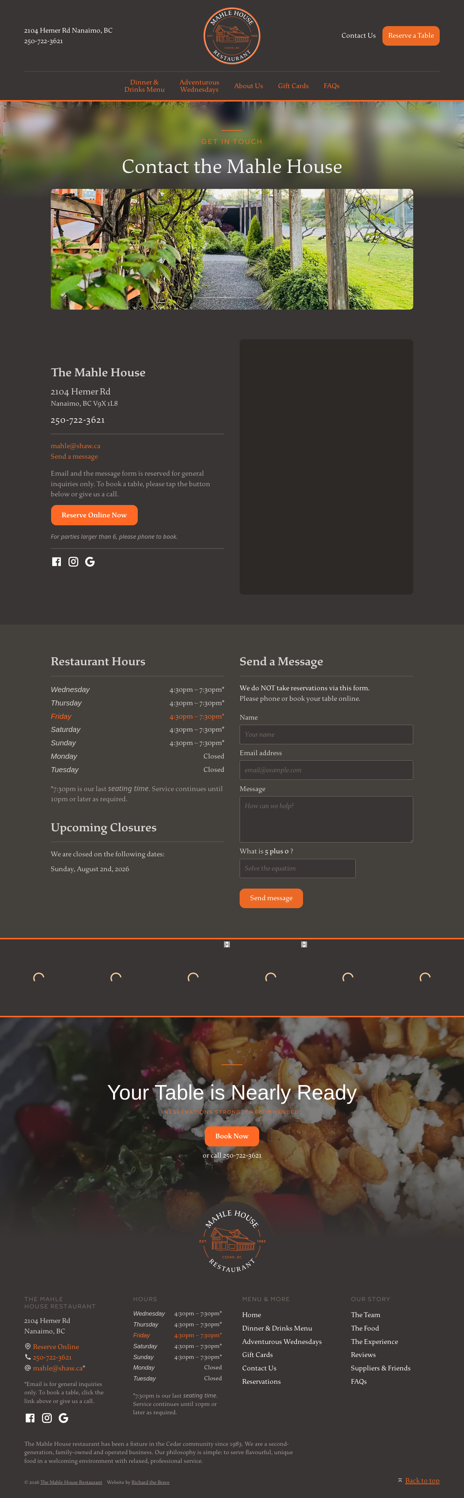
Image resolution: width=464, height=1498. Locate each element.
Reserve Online (56, 1346)
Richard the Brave (151, 1482)
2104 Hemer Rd (68, 30)
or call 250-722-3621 (232, 1155)
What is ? (266, 851)
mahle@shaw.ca (75, 445)
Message (252, 789)
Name (249, 717)
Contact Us (358, 36)
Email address (261, 753)
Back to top (422, 1480)
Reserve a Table (411, 35)
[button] (94, 515)
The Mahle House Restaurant (71, 1482)
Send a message (74, 456)
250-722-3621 (43, 40)
